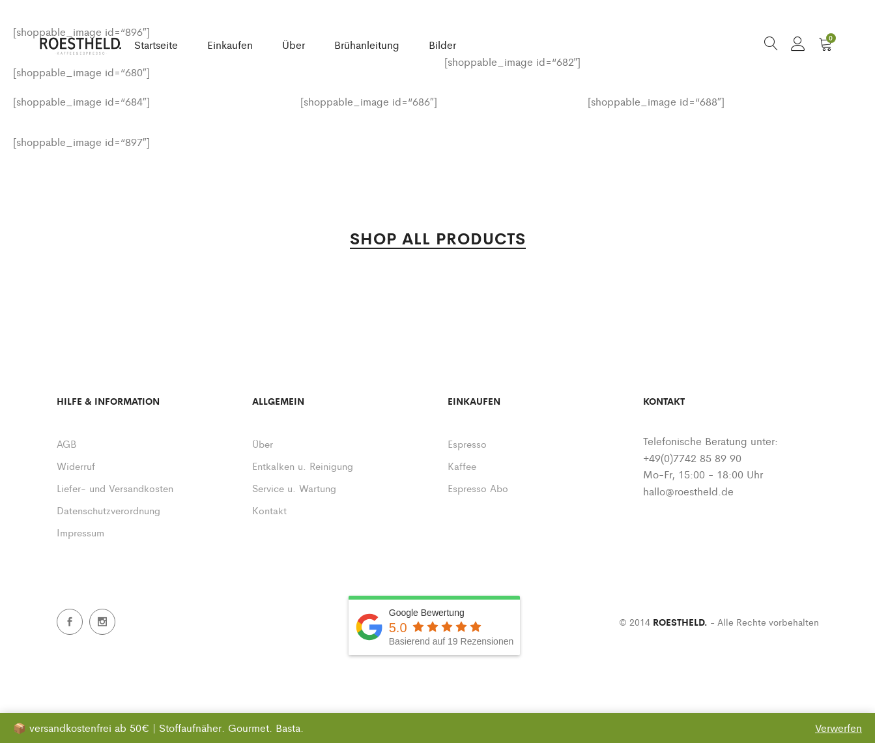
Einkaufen (230, 44)
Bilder (442, 44)
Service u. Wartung (294, 488)
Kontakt (269, 510)
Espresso (467, 443)
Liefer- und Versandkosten (115, 488)
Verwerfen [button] (838, 727)
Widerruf (76, 466)
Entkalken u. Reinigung (302, 466)
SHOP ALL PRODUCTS (438, 239)
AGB (66, 443)
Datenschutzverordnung (108, 510)
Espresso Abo (478, 488)
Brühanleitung (366, 44)
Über (293, 44)
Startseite (156, 44)
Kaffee (462, 466)
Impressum (80, 532)
